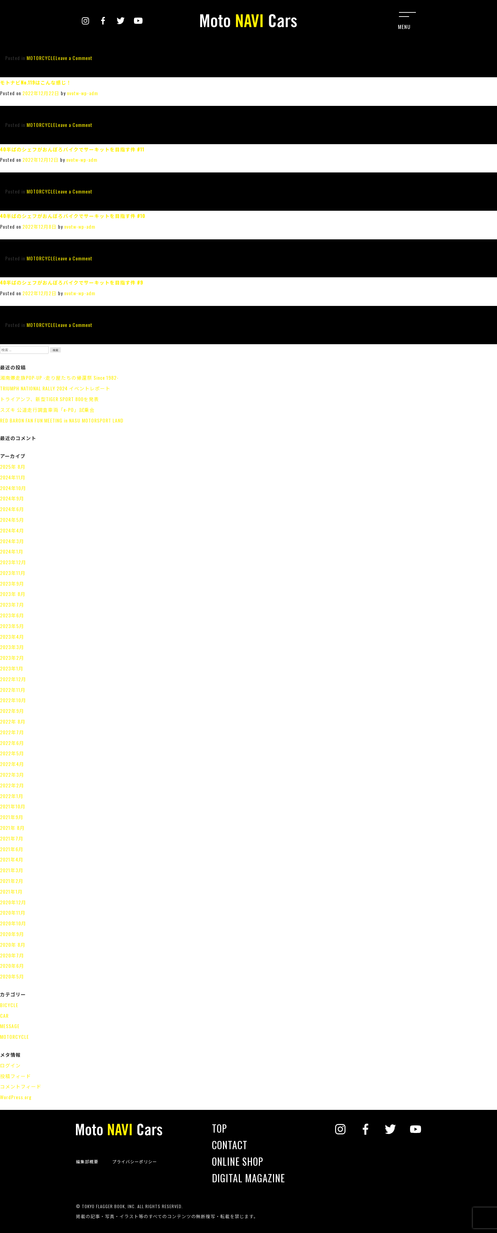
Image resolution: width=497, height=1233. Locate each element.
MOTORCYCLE (41, 57)
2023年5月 (12, 625)
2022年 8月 (13, 721)
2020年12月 (13, 902)
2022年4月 (12, 763)
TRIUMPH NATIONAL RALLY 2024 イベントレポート (55, 388)
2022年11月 (13, 689)
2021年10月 (13, 806)
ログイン (10, 1065)
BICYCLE (9, 1004)
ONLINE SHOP (237, 1161)
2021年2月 (11, 880)
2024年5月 (12, 519)
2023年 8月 (13, 593)
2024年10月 (13, 487)
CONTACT (229, 1145)
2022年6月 (12, 742)
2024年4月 (12, 530)
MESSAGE (10, 1026)
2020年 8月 (13, 944)
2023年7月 (12, 604)
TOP (219, 1128)
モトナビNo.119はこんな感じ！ (35, 82)
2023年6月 (12, 615)
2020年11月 (13, 912)
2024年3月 (12, 541)
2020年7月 (12, 955)
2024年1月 (11, 551)
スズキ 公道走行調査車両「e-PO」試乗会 (47, 409)
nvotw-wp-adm (82, 93)
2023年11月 (13, 572)
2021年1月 (11, 891)
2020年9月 (12, 933)
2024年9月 (12, 498)
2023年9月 (12, 583)
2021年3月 (11, 870)
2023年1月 (11, 668)
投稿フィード (15, 1076)
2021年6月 (11, 849)
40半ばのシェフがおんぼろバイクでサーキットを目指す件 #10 (72, 215)
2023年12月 (13, 562)
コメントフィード (20, 1086)
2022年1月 (11, 795)
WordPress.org (16, 1097)
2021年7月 (11, 838)
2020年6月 (12, 965)
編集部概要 (87, 1162)
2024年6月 (12, 509)
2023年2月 (12, 657)
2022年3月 (12, 774)
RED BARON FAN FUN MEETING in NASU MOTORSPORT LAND (62, 420)
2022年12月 (13, 679)
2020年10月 (13, 923)
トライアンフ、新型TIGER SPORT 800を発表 (49, 398)
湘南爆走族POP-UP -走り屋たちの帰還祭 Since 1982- (59, 377)
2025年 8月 (13, 466)
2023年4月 (12, 636)
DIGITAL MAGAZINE (248, 1178)
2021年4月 (11, 859)
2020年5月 (12, 976)
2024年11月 (13, 477)
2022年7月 (12, 732)
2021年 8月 (12, 827)
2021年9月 (11, 817)
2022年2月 (12, 785)
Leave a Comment (74, 57)
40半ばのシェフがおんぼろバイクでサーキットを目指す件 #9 (71, 282)
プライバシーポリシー (134, 1162)
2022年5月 (12, 753)
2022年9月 (12, 710)
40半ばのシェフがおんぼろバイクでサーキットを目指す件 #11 (72, 149)
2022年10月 (13, 700)
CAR (4, 1015)
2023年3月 (12, 646)
